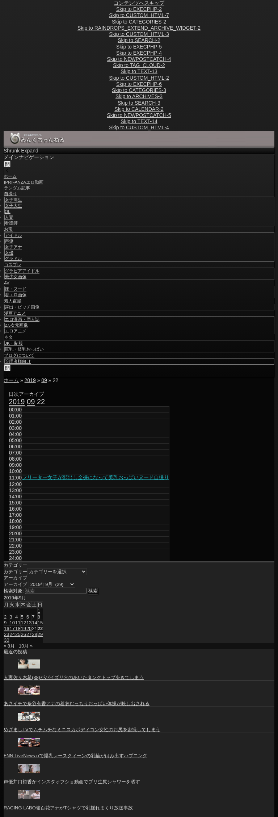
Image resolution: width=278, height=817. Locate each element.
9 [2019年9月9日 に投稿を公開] (5, 622)
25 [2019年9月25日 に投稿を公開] (17, 634)
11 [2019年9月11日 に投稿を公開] (17, 622)
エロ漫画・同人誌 (22, 319)
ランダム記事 (17, 187)
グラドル (13, 258)
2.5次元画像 (16, 325)
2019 (30, 380)
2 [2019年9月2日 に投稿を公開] (5, 617)
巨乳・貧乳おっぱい (24, 349)
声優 (9, 241)
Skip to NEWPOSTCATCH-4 (139, 59)
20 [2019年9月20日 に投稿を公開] (28, 628)
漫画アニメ (15, 313)
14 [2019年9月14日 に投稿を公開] (34, 622)
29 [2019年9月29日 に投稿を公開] (40, 634)
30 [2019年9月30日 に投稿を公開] (6, 640)
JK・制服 (14, 343)
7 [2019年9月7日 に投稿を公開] (33, 617)
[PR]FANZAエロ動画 (23, 182)
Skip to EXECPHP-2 (139, 9)
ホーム (10, 176)
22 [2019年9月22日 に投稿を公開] (40, 628)
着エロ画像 (15, 294)
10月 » (26, 646)
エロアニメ (15, 331)
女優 (9, 252)
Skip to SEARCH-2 (139, 40)
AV (6, 282)
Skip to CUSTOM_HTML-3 (139, 34)
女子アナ (13, 247)
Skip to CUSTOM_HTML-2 (139, 78)
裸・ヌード (15, 289)
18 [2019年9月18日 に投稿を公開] (17, 628)
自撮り (10, 193)
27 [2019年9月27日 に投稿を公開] (28, 634)
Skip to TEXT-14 (139, 121)
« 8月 (9, 646)
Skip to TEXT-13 (139, 71)
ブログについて (19, 355)
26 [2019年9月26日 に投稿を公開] (23, 634)
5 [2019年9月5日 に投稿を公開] (22, 617)
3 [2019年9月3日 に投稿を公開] (10, 617)
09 (44, 380)
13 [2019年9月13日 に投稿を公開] (28, 622)
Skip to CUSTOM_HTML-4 (139, 127)
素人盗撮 (12, 300)
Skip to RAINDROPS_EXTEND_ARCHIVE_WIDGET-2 (139, 28)
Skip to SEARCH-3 (139, 103)
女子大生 (13, 205)
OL (7, 211)
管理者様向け (18, 361)
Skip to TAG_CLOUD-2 (139, 65)
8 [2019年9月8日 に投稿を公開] (39, 617)
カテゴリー (15, 571)
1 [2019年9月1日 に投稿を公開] (39, 611)
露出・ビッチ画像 (22, 307)
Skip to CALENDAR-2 (138, 109)
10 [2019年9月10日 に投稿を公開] (11, 622)
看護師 (11, 223)
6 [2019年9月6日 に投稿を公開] (27, 617)
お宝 (8, 229)
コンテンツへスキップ (139, 3)
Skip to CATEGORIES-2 (139, 22)
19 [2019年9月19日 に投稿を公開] (23, 628)
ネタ (8, 337)
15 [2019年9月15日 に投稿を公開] (40, 622)
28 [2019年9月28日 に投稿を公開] (34, 634)
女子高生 (13, 199)
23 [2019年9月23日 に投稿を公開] (6, 634)
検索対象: (14, 591)
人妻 (9, 217)
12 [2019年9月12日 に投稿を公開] (23, 622)
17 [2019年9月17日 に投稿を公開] (11, 628)
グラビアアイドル (22, 270)
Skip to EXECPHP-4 (139, 53)
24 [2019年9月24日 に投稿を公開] (11, 634)
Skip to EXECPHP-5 (139, 47)
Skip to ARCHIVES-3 (139, 96)
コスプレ (12, 264)
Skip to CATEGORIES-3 (139, 90)
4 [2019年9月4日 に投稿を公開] (16, 617)
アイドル (13, 235)
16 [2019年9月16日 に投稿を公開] (6, 628)
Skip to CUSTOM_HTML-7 (139, 15)
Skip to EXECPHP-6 (139, 84)
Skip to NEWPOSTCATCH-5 (139, 115)
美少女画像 (15, 276)
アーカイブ (15, 584)
